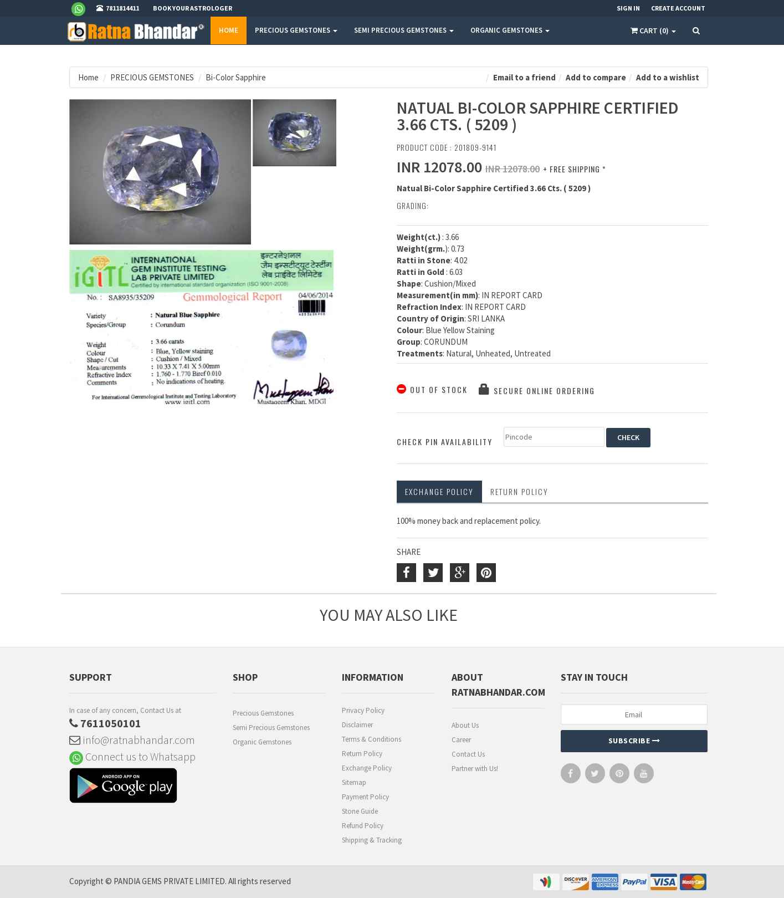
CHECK (628, 437)
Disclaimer (357, 724)
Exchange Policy (439, 491)
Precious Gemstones (263, 713)
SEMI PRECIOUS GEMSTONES (404, 30)
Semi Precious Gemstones (271, 727)
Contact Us (468, 754)
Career (461, 739)
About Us (465, 725)
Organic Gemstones (262, 742)
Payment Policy (365, 797)
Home (228, 30)
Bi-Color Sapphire (236, 77)
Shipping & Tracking (372, 840)
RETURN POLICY (519, 491)
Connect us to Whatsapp (132, 756)
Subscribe (634, 741)
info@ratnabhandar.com (132, 740)
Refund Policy (362, 825)
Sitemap (354, 782)
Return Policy (362, 753)
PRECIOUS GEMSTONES (296, 30)
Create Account (678, 8)
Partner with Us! (475, 768)
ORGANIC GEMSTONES (510, 30)
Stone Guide (360, 811)
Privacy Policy (363, 710)
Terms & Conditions (371, 739)
